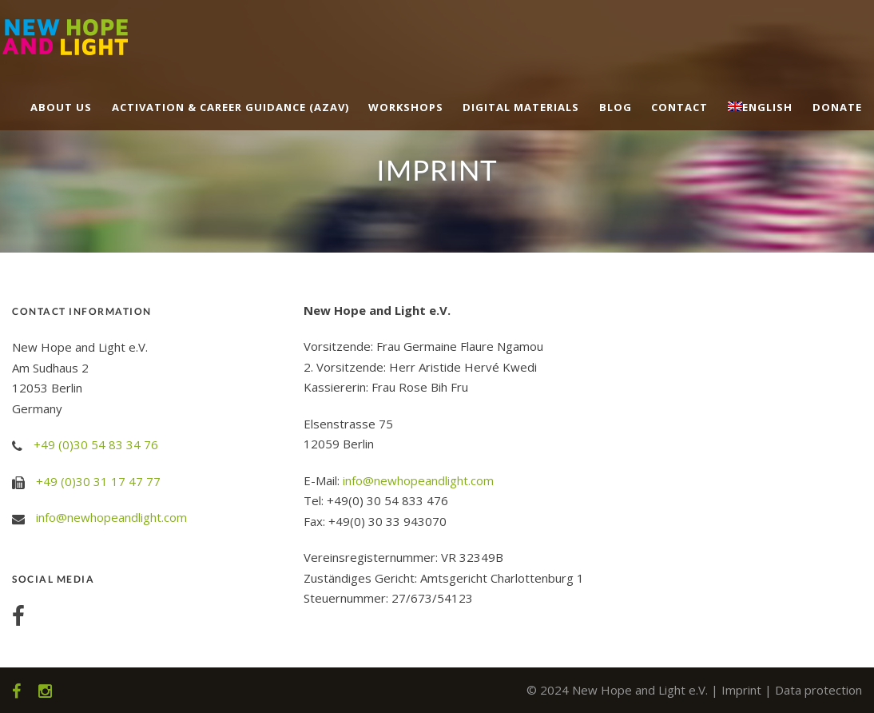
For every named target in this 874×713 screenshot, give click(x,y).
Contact (679, 107)
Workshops (405, 107)
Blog (615, 107)
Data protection (818, 690)
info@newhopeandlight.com (111, 517)
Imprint (741, 690)
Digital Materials (521, 107)
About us (61, 107)
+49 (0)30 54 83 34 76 (96, 444)
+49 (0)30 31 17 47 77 (98, 481)
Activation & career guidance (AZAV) (230, 107)
